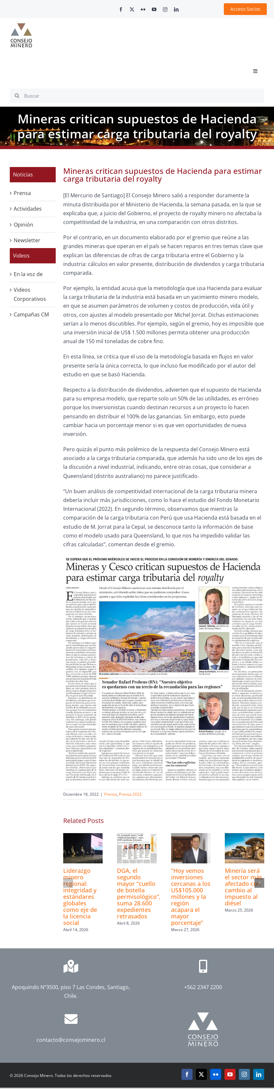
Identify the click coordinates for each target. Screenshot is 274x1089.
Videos (21, 255)
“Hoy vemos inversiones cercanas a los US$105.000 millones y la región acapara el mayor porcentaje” (190, 897)
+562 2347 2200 (203, 987)
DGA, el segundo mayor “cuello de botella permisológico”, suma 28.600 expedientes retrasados (139, 893)
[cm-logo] (21, 25)
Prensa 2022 (130, 794)
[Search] (17, 96)
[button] (68, 883)
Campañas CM (31, 314)
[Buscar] (137, 96)
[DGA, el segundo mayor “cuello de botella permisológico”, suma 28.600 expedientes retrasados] (136, 836)
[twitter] (132, 9)
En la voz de (28, 274)
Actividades (28, 208)
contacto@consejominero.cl (70, 1039)
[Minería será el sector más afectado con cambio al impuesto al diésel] (244, 836)
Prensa (110, 794)
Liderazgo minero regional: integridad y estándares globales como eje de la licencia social (80, 897)
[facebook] (121, 9)
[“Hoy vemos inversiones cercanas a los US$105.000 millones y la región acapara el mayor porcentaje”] (190, 836)
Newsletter (27, 240)
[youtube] (154, 9)
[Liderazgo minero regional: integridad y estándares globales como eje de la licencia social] (83, 836)
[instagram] (165, 9)
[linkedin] (176, 9)
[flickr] (143, 9)
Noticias (23, 174)
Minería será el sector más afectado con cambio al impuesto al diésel (243, 887)
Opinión (23, 224)
